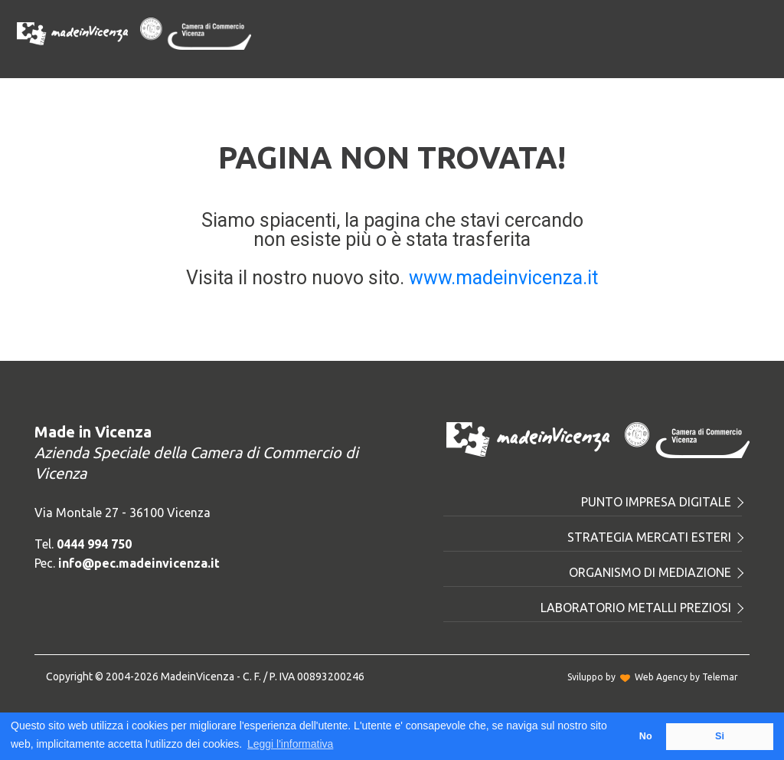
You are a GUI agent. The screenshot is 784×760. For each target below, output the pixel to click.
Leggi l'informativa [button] (290, 744)
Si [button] (719, 736)
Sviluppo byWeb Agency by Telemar (652, 677)
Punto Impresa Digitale (661, 502)
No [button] (645, 736)
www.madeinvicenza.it (503, 278)
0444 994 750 (94, 544)
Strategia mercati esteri (654, 537)
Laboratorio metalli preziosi (641, 607)
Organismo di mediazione (655, 572)
